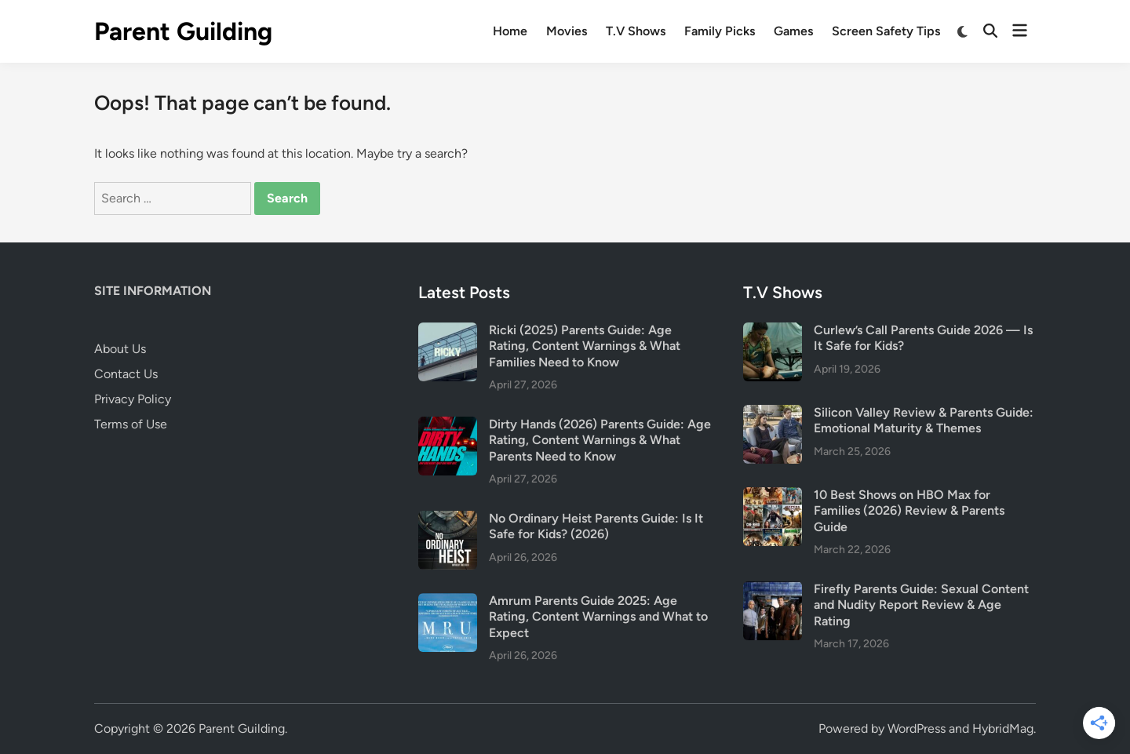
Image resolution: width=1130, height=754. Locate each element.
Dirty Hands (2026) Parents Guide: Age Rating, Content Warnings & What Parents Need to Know (600, 440)
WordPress (917, 728)
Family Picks (719, 31)
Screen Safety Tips (886, 31)
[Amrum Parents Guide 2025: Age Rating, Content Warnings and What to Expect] (447, 602)
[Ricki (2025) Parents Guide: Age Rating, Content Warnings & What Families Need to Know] (447, 331)
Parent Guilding (183, 31)
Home (510, 31)
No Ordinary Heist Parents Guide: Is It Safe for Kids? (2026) (596, 526)
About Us (120, 348)
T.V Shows (635, 31)
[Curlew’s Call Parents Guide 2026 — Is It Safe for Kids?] (772, 331)
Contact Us (126, 373)
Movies (566, 31)
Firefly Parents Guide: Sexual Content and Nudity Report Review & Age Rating (921, 604)
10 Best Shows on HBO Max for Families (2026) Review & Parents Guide (909, 510)
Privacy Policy (132, 399)
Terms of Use (130, 424)
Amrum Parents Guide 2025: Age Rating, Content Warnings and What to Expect (598, 616)
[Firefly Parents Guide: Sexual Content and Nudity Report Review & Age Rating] (772, 590)
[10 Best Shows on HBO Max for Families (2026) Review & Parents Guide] (772, 496)
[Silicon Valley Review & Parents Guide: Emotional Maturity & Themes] (772, 413)
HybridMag (1002, 728)
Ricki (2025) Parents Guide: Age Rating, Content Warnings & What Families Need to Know (584, 346)
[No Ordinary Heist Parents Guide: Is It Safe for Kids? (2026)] (447, 519)
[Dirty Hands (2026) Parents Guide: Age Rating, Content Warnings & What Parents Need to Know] (447, 425)
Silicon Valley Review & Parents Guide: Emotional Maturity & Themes (923, 420)
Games (793, 31)
